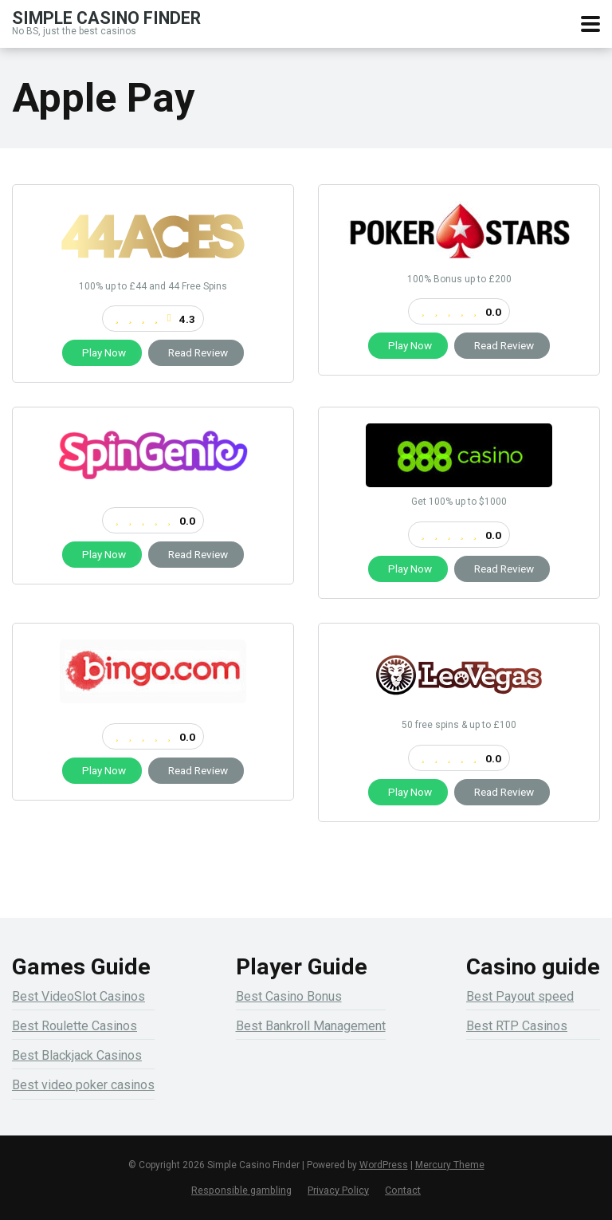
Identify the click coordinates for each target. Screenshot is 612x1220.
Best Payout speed (520, 996)
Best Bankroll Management (311, 1025)
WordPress (383, 1165)
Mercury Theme (449, 1165)
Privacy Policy (338, 1190)
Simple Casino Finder (106, 17)
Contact (403, 1190)
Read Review (196, 352)
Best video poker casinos (83, 1084)
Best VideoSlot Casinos (78, 996)
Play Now (102, 352)
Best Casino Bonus (289, 996)
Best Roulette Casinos (74, 1025)
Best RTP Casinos (516, 1025)
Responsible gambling (241, 1190)
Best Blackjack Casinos (77, 1055)
